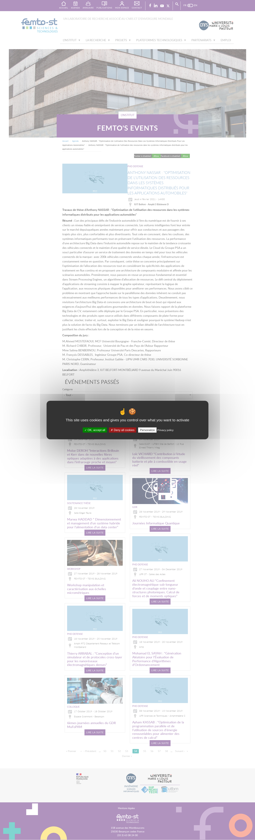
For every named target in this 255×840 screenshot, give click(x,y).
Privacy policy (165, 430)
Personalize (147, 430)
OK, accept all (94, 430)
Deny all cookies (122, 430)
